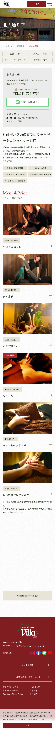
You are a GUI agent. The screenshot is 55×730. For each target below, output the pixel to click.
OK (27, 725)
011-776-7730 (26, 93)
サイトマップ (35, 687)
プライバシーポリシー (11, 687)
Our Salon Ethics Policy (13, 694)
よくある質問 (35, 665)
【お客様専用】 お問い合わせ (32, 676)
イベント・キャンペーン (15, 59)
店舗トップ (15, 53)
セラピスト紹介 (40, 59)
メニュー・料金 (40, 53)
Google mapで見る (27, 595)
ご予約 (36, 4)
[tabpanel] (27, 24)
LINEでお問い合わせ (27, 102)
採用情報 (33, 690)
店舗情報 (20, 46)
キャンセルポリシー (10, 690)
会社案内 (33, 694)
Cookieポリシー (43, 716)
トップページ (7, 46)
